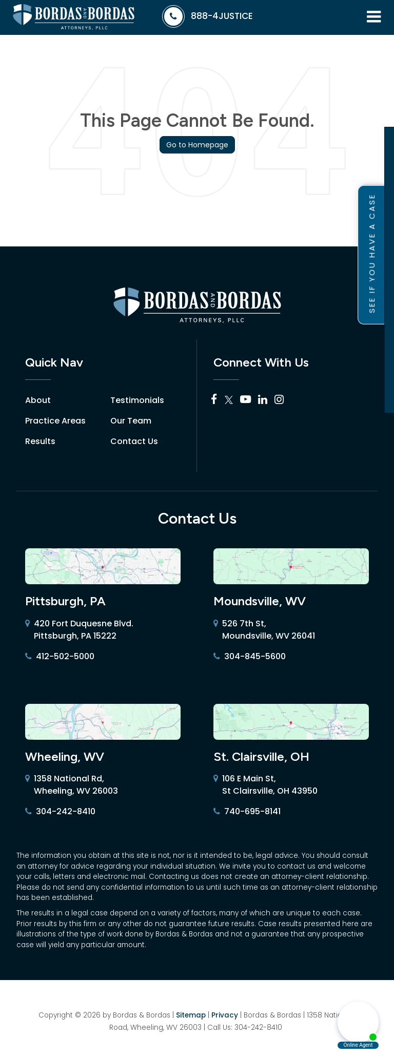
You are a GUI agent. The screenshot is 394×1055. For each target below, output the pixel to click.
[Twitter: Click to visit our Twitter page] (229, 400)
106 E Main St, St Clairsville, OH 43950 (265, 785)
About (38, 400)
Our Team (130, 421)
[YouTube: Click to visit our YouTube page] (245, 400)
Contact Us (134, 441)
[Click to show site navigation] (373, 17)
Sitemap (191, 1015)
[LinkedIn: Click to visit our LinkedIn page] (262, 400)
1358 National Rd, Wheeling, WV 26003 (71, 785)
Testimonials (137, 400)
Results (40, 441)
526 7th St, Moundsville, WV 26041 (264, 630)
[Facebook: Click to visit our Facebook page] (214, 400)
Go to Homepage (197, 145)
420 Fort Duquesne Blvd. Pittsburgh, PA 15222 (79, 630)
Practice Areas (55, 421)
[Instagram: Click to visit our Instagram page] (279, 400)
